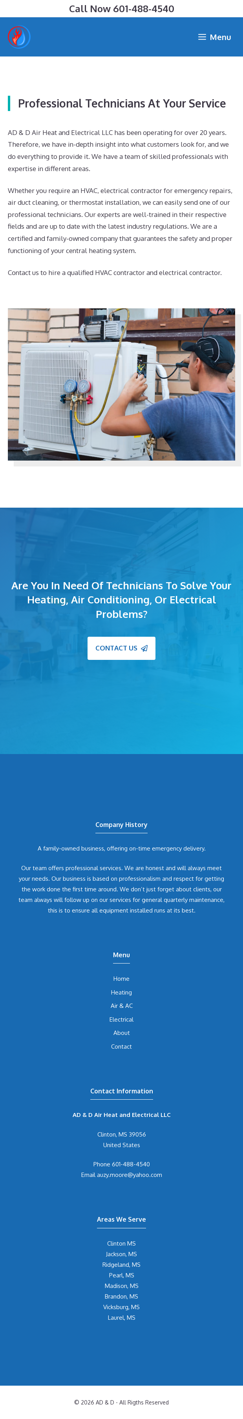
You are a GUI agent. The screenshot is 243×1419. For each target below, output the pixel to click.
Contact (121, 1046)
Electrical (121, 1019)
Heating (121, 992)
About (121, 1032)
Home (121, 978)
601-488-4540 (143, 8)
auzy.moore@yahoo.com (129, 1175)
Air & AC (122, 1005)
